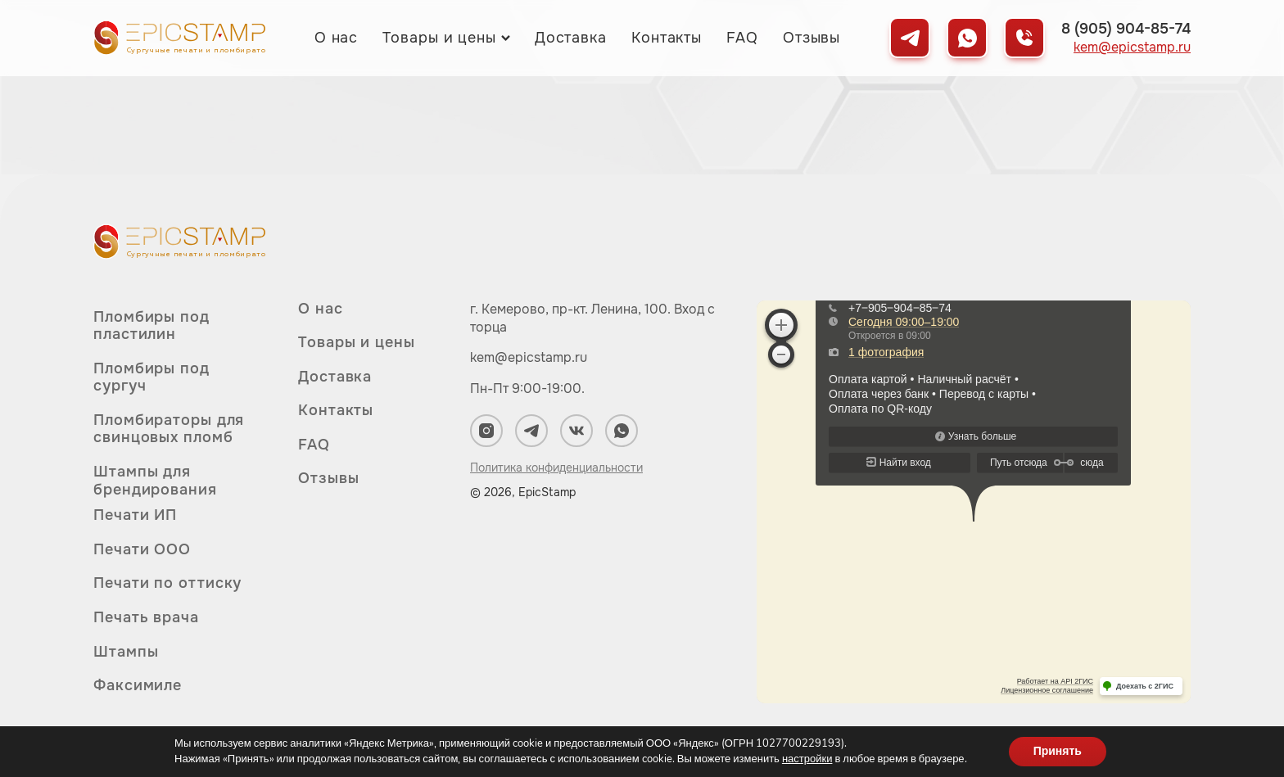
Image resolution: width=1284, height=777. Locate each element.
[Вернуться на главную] (179, 38)
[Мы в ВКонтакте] (576, 430)
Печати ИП (135, 515)
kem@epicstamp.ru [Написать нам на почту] (1132, 47)
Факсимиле (137, 685)
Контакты (666, 38)
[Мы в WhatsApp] (967, 37)
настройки (807, 759)
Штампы (125, 652)
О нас (336, 38)
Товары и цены (439, 38)
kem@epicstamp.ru (528, 357)
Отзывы (811, 38)
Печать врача (146, 617)
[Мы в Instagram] (486, 430)
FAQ (742, 38)
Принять (1057, 751)
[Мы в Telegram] (909, 37)
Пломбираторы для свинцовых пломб (168, 429)
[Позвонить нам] (1024, 37)
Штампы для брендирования (155, 481)
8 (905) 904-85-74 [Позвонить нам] (1126, 28)
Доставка (571, 38)
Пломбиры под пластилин (151, 326)
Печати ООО (142, 549)
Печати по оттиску (167, 583)
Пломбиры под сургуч (151, 377)
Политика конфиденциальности (556, 467)
